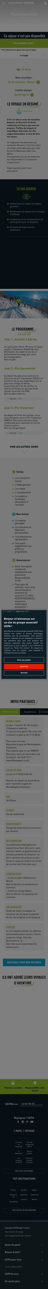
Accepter (24, 667)
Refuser (24, 673)
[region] (24, 644)
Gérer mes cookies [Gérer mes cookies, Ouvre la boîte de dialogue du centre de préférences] (24, 660)
